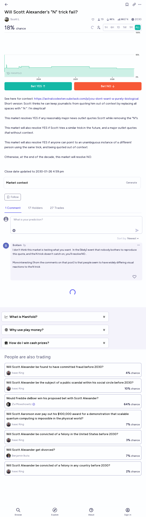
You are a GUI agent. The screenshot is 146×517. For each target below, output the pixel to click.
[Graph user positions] (98, 27)
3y (24, 245)
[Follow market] (127, 4)
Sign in (127, 512)
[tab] (12, 208)
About (91, 512)
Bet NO (108, 86)
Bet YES (38, 86)
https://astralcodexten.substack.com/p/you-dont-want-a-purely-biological (86, 98)
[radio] (106, 27)
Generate (131, 182)
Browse (18, 512)
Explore (54, 511)
